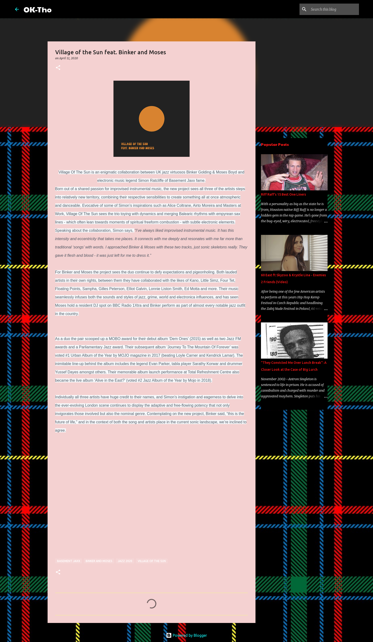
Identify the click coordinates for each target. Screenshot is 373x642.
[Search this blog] (334, 9)
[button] (58, 68)
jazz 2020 (125, 561)
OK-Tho (38, 9)
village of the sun (152, 561)
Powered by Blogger (186, 635)
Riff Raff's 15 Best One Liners (283, 194)
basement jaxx (68, 561)
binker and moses (99, 561)
